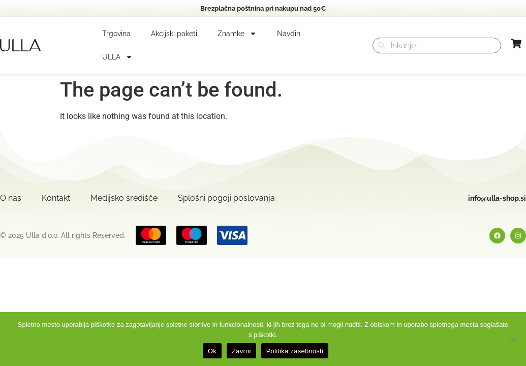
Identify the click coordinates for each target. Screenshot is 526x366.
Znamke (237, 33)
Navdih (288, 33)
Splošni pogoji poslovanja (226, 198)
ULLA (117, 57)
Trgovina (116, 33)
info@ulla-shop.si (497, 198)
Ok (212, 351)
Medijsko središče (124, 198)
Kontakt (56, 198)
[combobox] (437, 45)
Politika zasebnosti (294, 351)
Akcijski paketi (174, 33)
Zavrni (241, 351)
